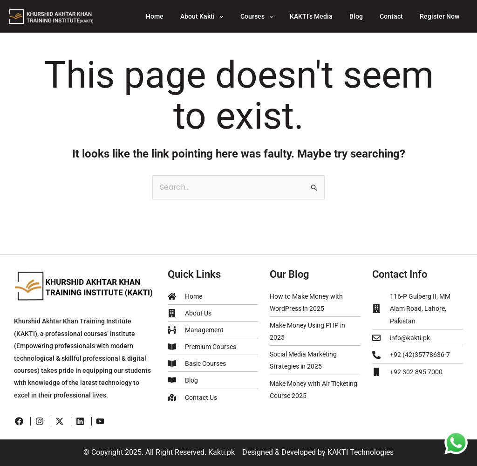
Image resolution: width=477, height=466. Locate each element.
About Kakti (222, 16)
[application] (239, 16)
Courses (273, 16)
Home (179, 16)
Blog (365, 16)
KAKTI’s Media (324, 16)
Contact (397, 16)
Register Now (441, 16)
